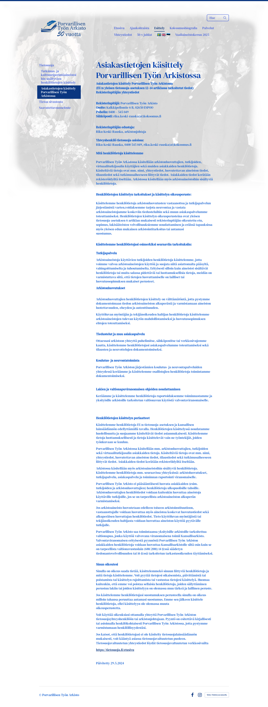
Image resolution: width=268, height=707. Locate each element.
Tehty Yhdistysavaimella (217, 695)
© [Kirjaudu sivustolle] (40, 695)
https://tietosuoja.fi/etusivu (115, 650)
